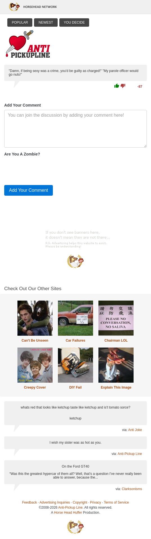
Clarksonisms (132, 489)
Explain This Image (116, 387)
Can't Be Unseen (35, 340)
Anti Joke (135, 430)
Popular (20, 22)
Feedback (29, 502)
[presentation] (47, 170)
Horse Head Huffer (68, 513)
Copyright (80, 502)
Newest (46, 22)
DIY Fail (75, 387)
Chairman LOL (116, 340)
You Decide (74, 22)
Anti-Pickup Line (130, 454)
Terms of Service (116, 502)
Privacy (95, 502)
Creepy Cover (35, 387)
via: (125, 430)
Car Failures (75, 340)
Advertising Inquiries (55, 502)
